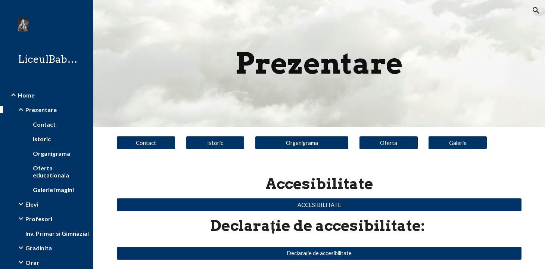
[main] (319, 63)
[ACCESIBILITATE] (319, 204)
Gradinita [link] (38, 247)
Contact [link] (44, 124)
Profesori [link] (38, 218)
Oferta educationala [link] (51, 171)
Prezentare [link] (41, 109)
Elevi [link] (31, 204)
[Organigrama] (301, 142)
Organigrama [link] (51, 153)
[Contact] (146, 142)
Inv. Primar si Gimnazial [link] (57, 233)
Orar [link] (32, 262)
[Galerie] (458, 142)
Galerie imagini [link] (53, 189)
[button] (536, 10)
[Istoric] (215, 142)
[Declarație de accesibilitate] (319, 253)
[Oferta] (388, 142)
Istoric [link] (42, 138)
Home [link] (26, 95)
